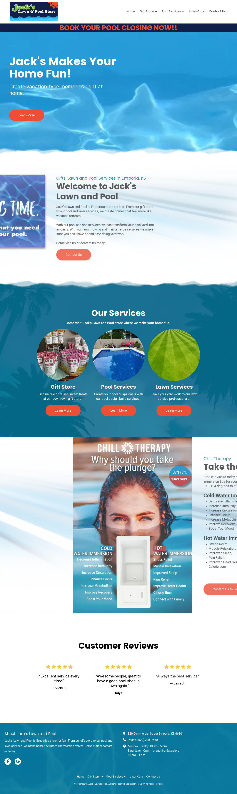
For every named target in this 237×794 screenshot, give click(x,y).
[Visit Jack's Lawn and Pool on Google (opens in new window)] (18, 761)
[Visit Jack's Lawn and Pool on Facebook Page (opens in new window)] (7, 761)
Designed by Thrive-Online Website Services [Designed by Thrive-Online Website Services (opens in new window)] (144, 784)
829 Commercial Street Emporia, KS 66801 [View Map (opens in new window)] (156, 733)
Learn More (27, 117)
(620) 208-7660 (147, 740)
